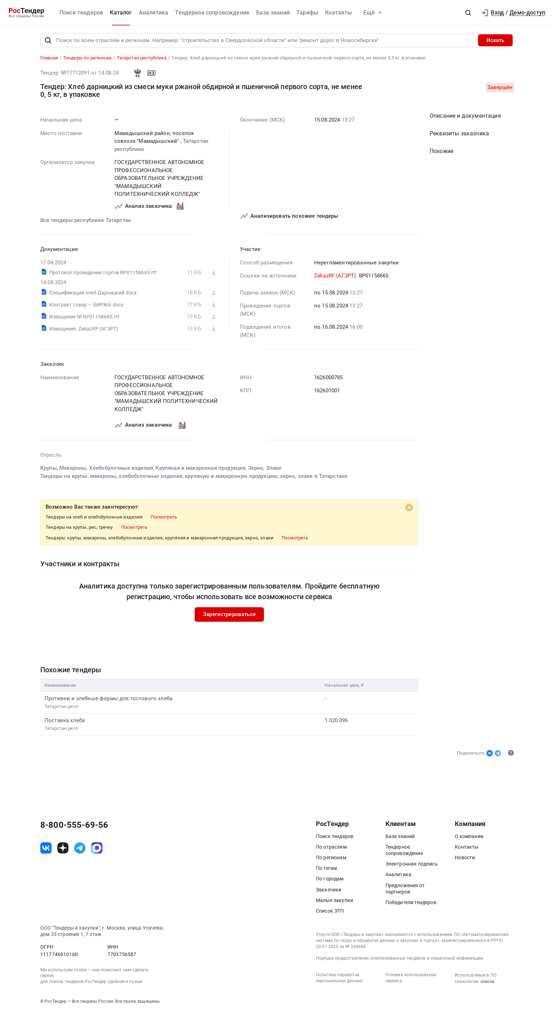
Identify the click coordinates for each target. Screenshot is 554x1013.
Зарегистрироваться (229, 614)
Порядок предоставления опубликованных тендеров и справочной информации (399, 958)
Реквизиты (459, 133)
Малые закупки (334, 900)
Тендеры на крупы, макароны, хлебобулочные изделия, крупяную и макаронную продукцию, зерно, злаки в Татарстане (193, 476)
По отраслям (331, 847)
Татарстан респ (61, 706)
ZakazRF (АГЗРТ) (335, 276)
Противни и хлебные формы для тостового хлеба (108, 698)
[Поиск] (48, 40)
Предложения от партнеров (405, 889)
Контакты (338, 12)
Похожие (441, 151)
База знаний (273, 12)
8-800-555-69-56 (74, 825)
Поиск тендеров (81, 12)
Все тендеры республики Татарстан (85, 220)
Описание (465, 116)
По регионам (331, 857)
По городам (330, 879)
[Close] (409, 508)
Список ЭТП (330, 911)
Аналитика (153, 12)
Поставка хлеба (65, 720)
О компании (469, 836)
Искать (495, 40)
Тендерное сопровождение (212, 12)
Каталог (121, 12)
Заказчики (328, 889)
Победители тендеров (410, 902)
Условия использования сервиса (410, 977)
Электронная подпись (411, 864)
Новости (465, 857)
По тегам (326, 868)
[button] (468, 13)
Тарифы (307, 12)
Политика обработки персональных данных (339, 977)
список (488, 981)
